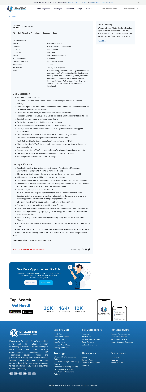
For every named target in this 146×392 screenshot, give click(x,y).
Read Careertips (88, 342)
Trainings (57, 9)
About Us (114, 360)
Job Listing (58, 334)
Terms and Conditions (91, 363)
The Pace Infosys (90, 385)
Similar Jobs (30, 283)
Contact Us (115, 357)
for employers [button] (130, 9)
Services (69, 9)
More (88, 9)
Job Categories (43, 9)
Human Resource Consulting (122, 342)
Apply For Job (81, 2)
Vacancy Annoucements (120, 334)
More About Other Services (102, 2)
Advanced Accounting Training (66, 367)
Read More (102, 41)
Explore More (46, 283)
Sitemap (85, 365)
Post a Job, (70, 2)
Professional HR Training (63, 369)
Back (12, 17)
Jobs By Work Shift (61, 348)
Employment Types (61, 337)
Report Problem (117, 363)
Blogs (80, 9)
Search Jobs (87, 337)
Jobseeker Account (90, 345)
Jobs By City (59, 339)
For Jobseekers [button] (110, 9)
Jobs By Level (59, 342)
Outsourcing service (119, 337)
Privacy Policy (88, 360)
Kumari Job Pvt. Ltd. (56, 385)
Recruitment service (119, 339)
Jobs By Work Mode (62, 345)
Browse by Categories (91, 339)
